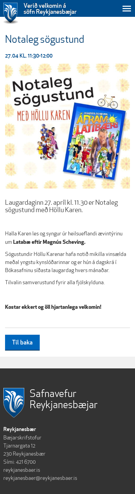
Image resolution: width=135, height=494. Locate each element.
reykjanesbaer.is (21, 469)
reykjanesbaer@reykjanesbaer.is (40, 478)
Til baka (22, 342)
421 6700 (26, 461)
